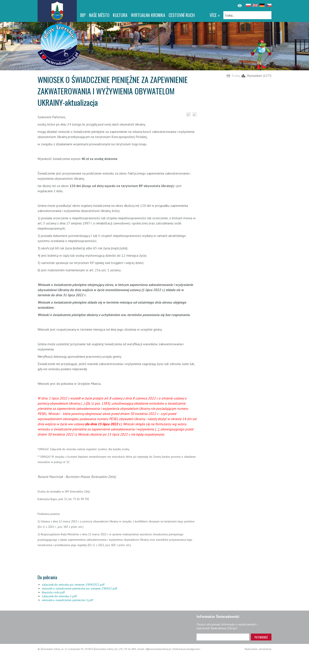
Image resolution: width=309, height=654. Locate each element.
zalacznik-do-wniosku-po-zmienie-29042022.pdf (73, 584)
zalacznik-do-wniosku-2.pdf (59, 596)
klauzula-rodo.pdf (53, 592)
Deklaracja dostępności (186, 649)
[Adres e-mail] (222, 637)
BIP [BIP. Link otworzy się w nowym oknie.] (83, 15)
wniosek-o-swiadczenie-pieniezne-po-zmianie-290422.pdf (79, 588)
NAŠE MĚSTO (99, 15)
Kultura (120, 15)
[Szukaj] (247, 15)
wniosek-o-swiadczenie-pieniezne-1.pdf (67, 600)
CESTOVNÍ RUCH (182, 15)
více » (215, 15)
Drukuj (236, 76)
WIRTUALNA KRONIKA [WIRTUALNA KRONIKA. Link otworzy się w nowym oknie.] (148, 15)
